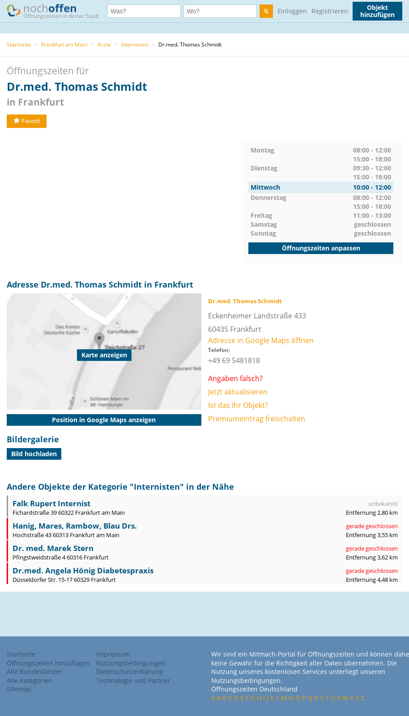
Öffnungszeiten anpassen (321, 248)
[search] (266, 11)
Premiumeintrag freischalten (256, 419)
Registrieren (329, 11)
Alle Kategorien (29, 680)
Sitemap (19, 689)
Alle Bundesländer (34, 671)
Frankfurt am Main (64, 44)
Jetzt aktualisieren (238, 392)
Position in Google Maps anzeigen (104, 419)
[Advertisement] (125, 204)
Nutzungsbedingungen (131, 663)
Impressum (113, 654)
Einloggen (292, 11)
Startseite (19, 44)
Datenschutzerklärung (129, 671)
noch (57, 10)
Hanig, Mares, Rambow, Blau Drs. (75, 526)
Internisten (134, 44)
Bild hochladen (34, 453)
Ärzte (104, 44)
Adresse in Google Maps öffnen (261, 340)
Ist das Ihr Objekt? (238, 405)
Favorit (26, 121)
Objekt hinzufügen (377, 11)
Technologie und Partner (133, 680)
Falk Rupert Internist (51, 503)
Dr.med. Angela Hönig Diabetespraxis (83, 570)
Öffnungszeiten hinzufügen (48, 663)
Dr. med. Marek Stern (53, 548)
